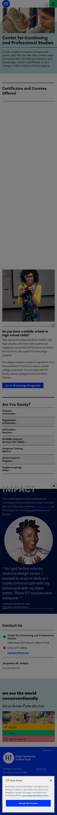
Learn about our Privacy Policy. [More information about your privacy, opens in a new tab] (35, 795)
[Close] (50, 780)
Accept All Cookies (28, 803)
